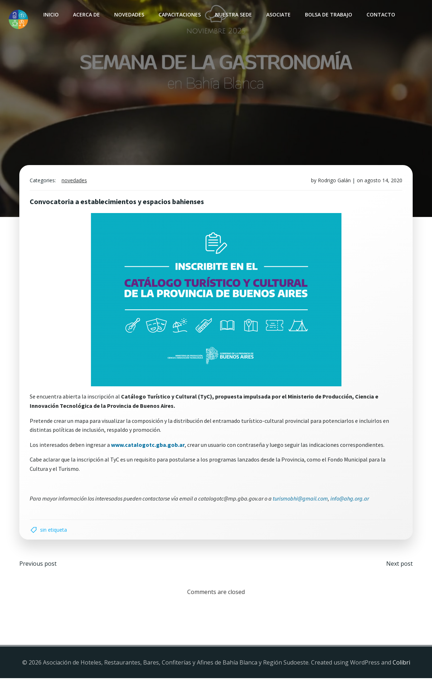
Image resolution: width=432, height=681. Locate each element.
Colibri (401, 665)
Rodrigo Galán (333, 181)
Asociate (278, 14)
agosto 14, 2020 (383, 181)
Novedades (129, 14)
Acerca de (86, 14)
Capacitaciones (179, 14)
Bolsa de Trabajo (328, 14)
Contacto (380, 14)
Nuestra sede (233, 14)
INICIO (50, 14)
